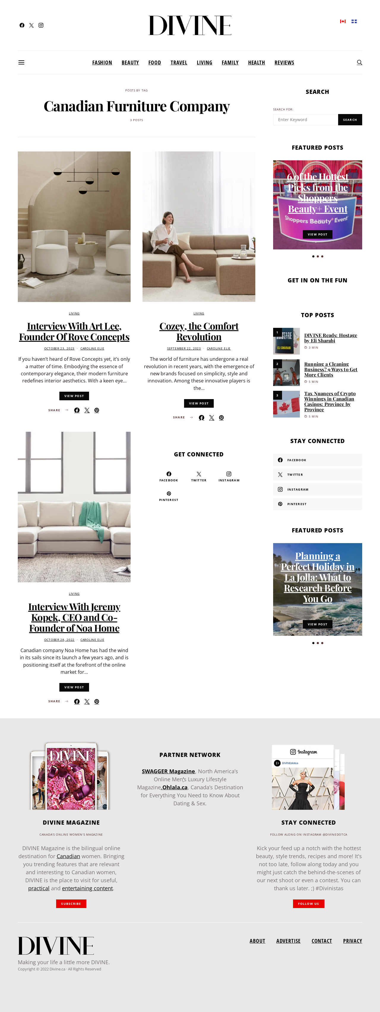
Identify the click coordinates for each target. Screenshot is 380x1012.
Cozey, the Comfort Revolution (199, 331)
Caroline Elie (92, 348)
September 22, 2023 (184, 348)
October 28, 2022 (59, 640)
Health (256, 62)
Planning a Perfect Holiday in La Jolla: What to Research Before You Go (318, 579)
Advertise (288, 940)
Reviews (284, 62)
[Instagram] (41, 25)
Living (204, 62)
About (257, 940)
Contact (322, 940)
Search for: (283, 109)
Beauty (130, 62)
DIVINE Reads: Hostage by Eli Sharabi (330, 338)
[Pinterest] (169, 496)
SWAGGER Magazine (168, 771)
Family (230, 62)
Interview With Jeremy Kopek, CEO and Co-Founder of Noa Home (74, 617)
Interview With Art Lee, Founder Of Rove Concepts (74, 331)
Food (154, 62)
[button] (313, 256)
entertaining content (87, 888)
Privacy (352, 940)
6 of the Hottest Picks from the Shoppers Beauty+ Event (317, 192)
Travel (179, 62)
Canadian (68, 856)
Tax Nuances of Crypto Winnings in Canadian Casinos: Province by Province (330, 401)
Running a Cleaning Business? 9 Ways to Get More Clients (331, 369)
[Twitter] (31, 25)
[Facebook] (22, 25)
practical (39, 888)
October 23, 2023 (59, 348)
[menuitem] (343, 21)
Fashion (102, 62)
